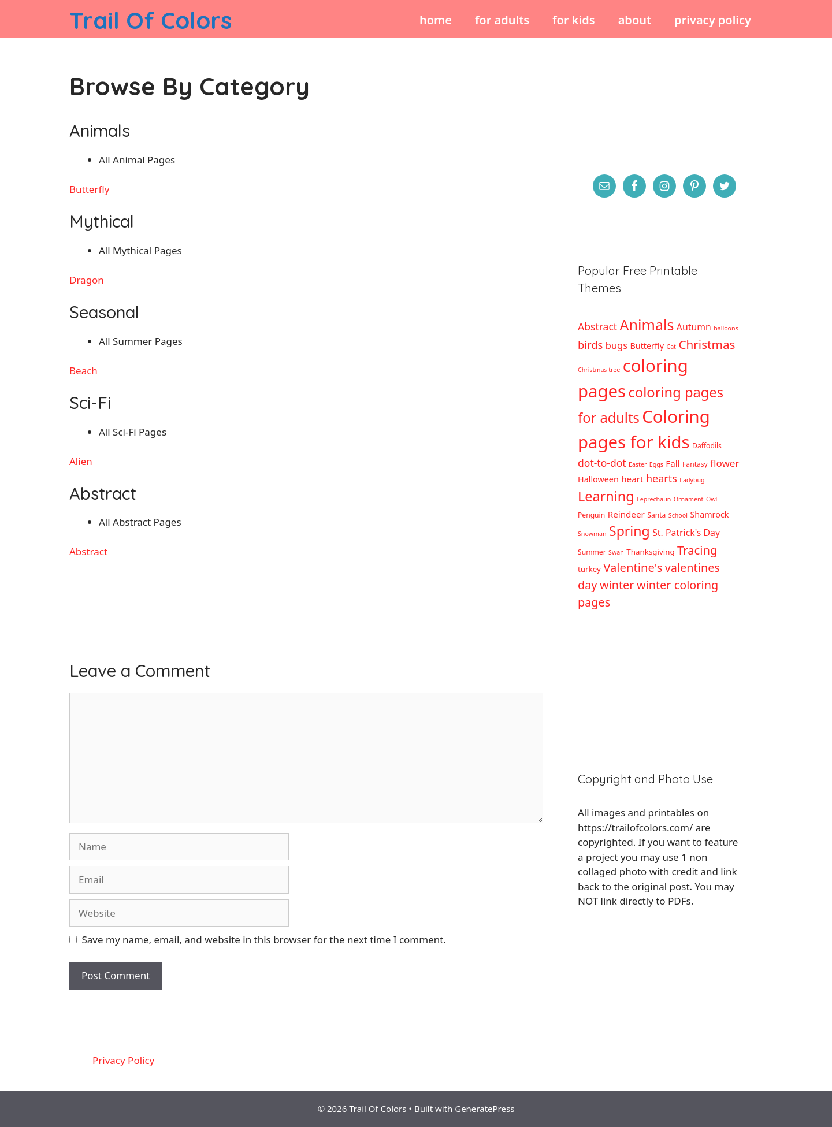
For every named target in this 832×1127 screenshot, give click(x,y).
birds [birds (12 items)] (590, 344)
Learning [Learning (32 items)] (606, 496)
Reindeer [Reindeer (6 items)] (626, 514)
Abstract (88, 551)
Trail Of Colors (150, 20)
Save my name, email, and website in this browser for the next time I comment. (264, 939)
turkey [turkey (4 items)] (589, 569)
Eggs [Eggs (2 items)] (656, 464)
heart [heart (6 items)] (632, 479)
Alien (80, 461)
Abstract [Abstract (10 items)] (597, 326)
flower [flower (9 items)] (724, 463)
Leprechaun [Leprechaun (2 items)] (654, 499)
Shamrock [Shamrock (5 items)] (709, 514)
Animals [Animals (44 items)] (647, 324)
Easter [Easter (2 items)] (638, 464)
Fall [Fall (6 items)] (672, 463)
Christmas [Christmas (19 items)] (706, 344)
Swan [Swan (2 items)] (616, 552)
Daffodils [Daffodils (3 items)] (707, 446)
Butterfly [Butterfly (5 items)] (647, 345)
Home (435, 20)
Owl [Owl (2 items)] (711, 499)
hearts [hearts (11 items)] (661, 478)
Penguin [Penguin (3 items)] (591, 515)
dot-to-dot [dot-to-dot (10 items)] (602, 463)
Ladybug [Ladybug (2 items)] (691, 480)
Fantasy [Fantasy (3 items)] (695, 464)
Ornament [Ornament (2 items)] (689, 499)
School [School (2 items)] (678, 515)
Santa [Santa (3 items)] (656, 515)
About (634, 20)
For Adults (502, 20)
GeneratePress (484, 1108)
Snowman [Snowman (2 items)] (592, 534)
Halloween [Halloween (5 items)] (598, 479)
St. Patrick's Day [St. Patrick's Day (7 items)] (686, 532)
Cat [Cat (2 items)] (671, 347)
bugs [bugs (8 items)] (616, 345)
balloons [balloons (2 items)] (726, 328)
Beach (83, 370)
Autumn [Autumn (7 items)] (694, 327)
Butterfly (89, 189)
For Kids (573, 20)
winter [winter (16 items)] (617, 585)
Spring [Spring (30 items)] (629, 531)
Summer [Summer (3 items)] (592, 552)
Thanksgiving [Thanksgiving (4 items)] (650, 551)
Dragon (86, 280)
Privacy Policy (712, 20)
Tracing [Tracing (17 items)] (697, 550)
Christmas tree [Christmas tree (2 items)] (599, 370)
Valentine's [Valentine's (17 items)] (632, 567)
